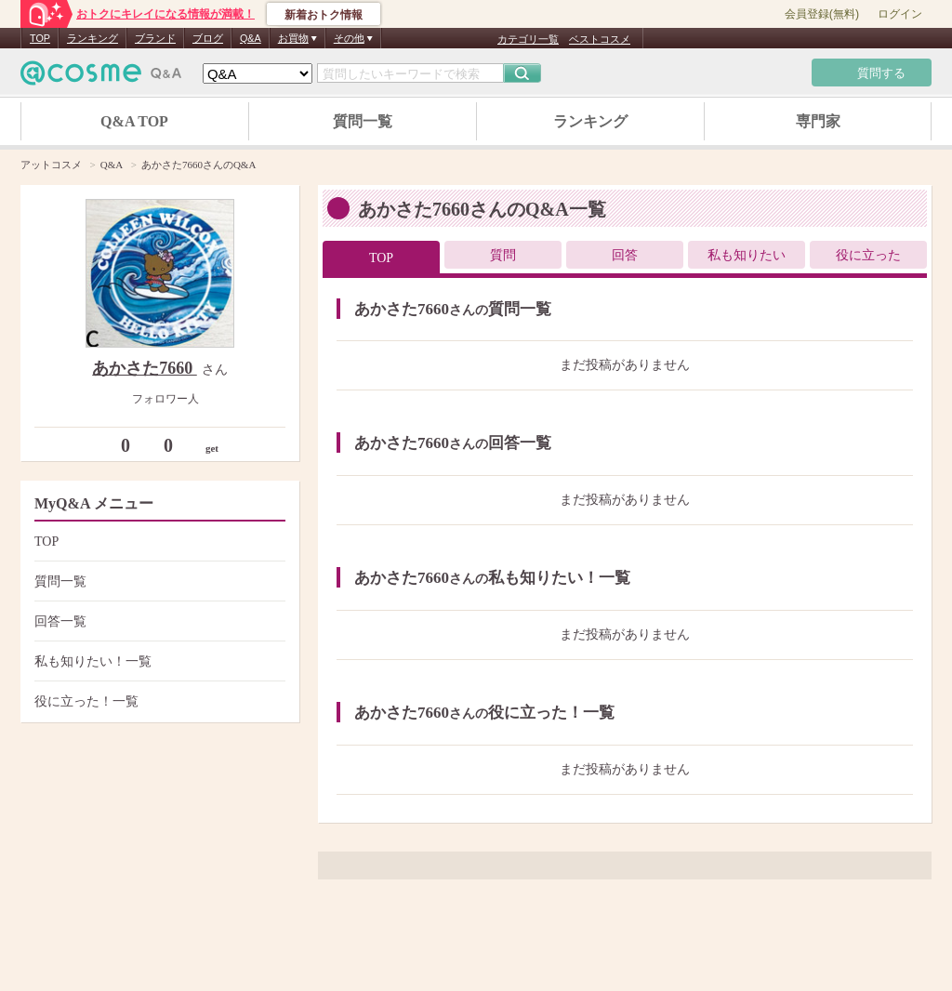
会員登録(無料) (822, 13)
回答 (625, 255)
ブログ (207, 38)
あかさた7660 (144, 368)
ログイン (900, 13)
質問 (503, 255)
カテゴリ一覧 (528, 39)
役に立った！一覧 (157, 701)
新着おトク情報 (323, 14)
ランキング (92, 38)
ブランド (155, 38)
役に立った (868, 255)
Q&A (250, 38)
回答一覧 (157, 621)
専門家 (818, 121)
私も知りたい (746, 255)
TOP (40, 38)
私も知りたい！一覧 (157, 661)
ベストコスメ (599, 39)
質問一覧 (362, 121)
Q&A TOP (134, 121)
